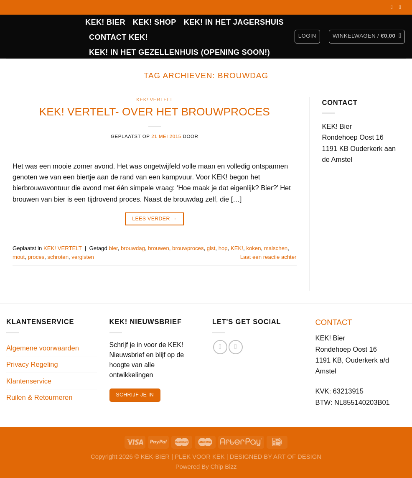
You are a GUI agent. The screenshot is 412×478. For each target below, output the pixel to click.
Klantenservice (28, 381)
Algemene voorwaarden (42, 348)
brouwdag (133, 248)
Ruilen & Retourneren (39, 397)
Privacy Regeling (32, 364)
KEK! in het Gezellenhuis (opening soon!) (179, 52)
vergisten (82, 257)
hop (223, 248)
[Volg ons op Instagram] (401, 7)
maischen (275, 248)
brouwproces (187, 248)
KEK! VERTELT (154, 99)
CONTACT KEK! (118, 37)
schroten (58, 257)
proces (36, 257)
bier (113, 248)
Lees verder (154, 219)
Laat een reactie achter (268, 257)
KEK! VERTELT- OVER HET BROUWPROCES (154, 111)
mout (19, 257)
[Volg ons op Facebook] (393, 7)
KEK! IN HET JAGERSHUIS (234, 22)
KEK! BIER (105, 22)
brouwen (158, 248)
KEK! (237, 248)
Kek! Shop (154, 22)
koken (253, 248)
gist (211, 248)
